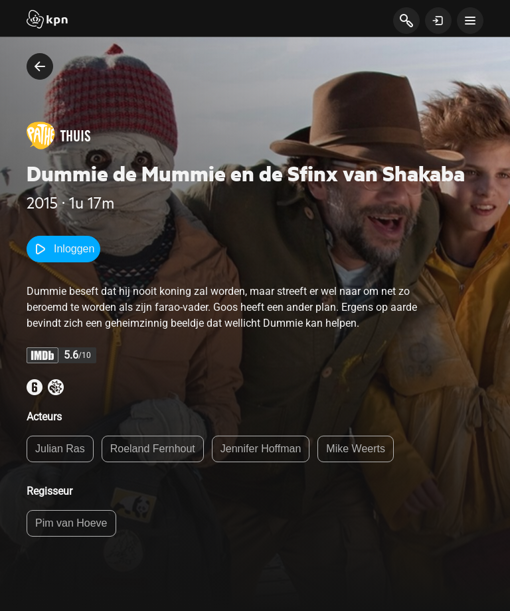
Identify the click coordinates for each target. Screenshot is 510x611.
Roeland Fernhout (152, 448)
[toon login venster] (438, 20)
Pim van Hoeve (71, 523)
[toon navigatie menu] (470, 20)
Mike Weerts (355, 448)
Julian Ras (60, 448)
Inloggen (63, 249)
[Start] (47, 20)
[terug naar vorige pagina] (40, 66)
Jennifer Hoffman (260, 448)
